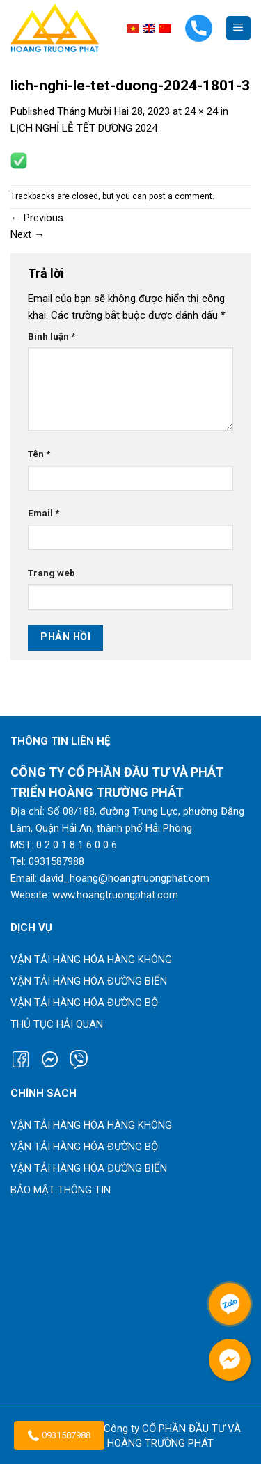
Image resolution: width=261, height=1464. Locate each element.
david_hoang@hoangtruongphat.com (124, 878)
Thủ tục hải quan (56, 1024)
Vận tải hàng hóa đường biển (88, 981)
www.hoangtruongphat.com (115, 895)
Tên (39, 453)
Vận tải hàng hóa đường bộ (84, 1002)
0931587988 (59, 1435)
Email (43, 512)
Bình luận (51, 336)
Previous (36, 218)
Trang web (51, 572)
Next (27, 234)
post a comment (180, 196)
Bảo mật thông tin (60, 1190)
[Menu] (238, 28)
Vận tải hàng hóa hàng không (91, 959)
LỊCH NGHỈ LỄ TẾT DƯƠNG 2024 (83, 128)
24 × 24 (201, 111)
